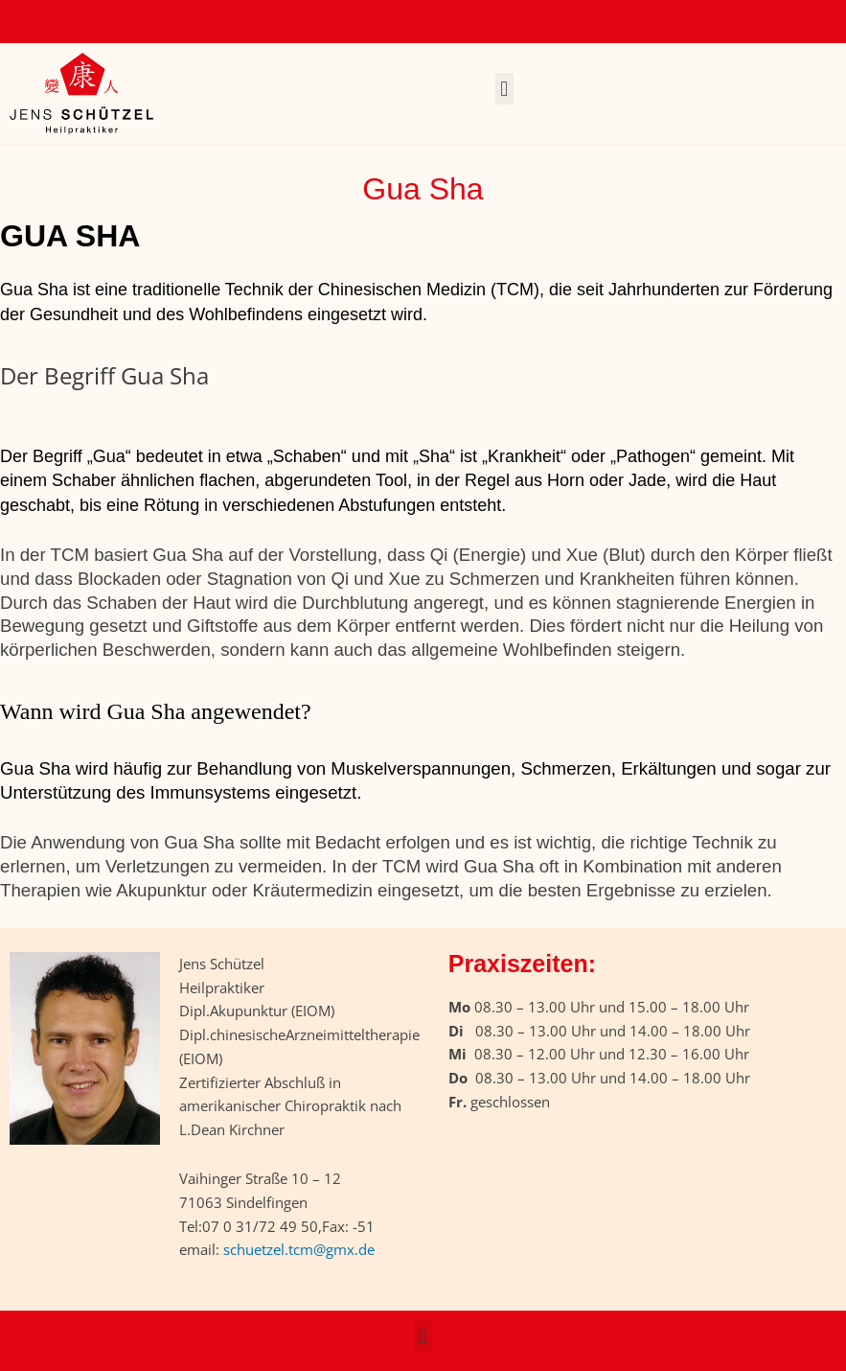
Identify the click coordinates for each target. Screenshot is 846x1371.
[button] (504, 89)
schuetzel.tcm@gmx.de (299, 1249)
